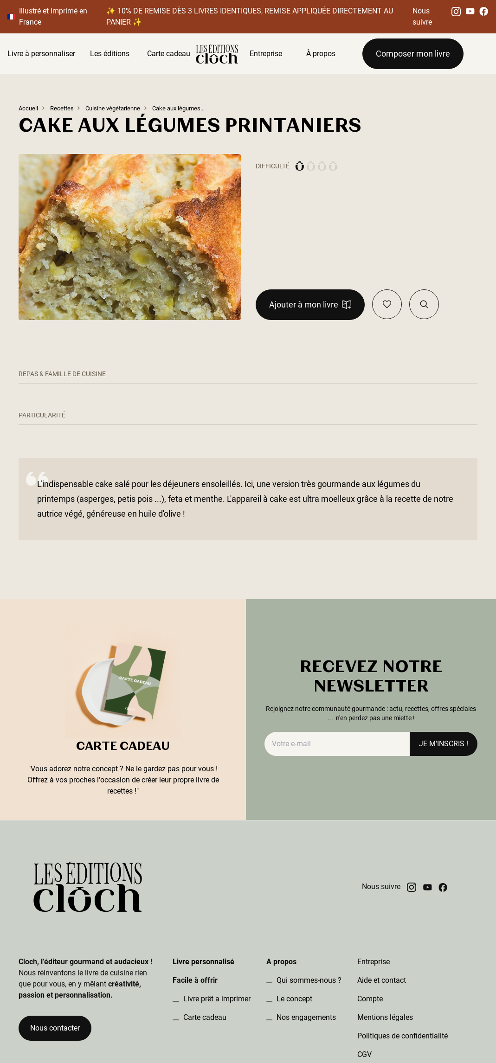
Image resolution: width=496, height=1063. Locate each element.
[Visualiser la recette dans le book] (424, 304)
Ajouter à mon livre (310, 304)
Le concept (293, 998)
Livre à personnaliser (41, 53)
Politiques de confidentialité (402, 1035)
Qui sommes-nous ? (308, 980)
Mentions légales (385, 1017)
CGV (364, 1054)
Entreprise (266, 53)
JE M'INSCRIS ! (443, 743)
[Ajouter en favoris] (387, 304)
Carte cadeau (168, 53)
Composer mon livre (413, 53)
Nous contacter (55, 1028)
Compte (370, 998)
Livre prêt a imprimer (216, 998)
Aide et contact (381, 980)
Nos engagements (305, 1017)
